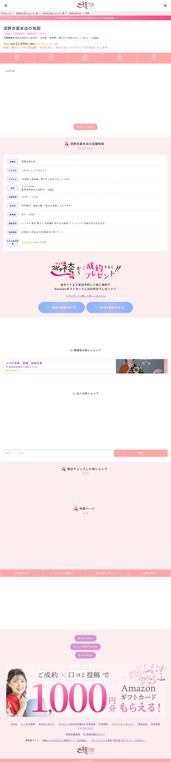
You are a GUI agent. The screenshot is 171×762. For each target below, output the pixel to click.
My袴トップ (21, 573)
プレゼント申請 (64, 573)
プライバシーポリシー (123, 723)
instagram (85, 638)
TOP (17, 57)
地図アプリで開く (85, 126)
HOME (14, 723)
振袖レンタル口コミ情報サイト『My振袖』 (65, 740)
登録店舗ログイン (94, 734)
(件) (43, 242)
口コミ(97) (51, 57)
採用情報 (155, 723)
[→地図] (94, 37)
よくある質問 (28, 723)
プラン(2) (120, 57)
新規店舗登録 (73, 734)
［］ (50, 189)
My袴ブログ (149, 573)
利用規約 (103, 723)
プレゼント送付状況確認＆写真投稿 (76, 723)
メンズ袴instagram (86, 646)
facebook (85, 655)
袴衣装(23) (85, 57)
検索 (140, 452)
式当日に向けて (46, 723)
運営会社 (143, 723)
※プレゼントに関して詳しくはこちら (85, 295)
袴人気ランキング (107, 573)
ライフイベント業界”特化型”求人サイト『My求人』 (118, 740)
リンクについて (85, 727)
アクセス (154, 57)
